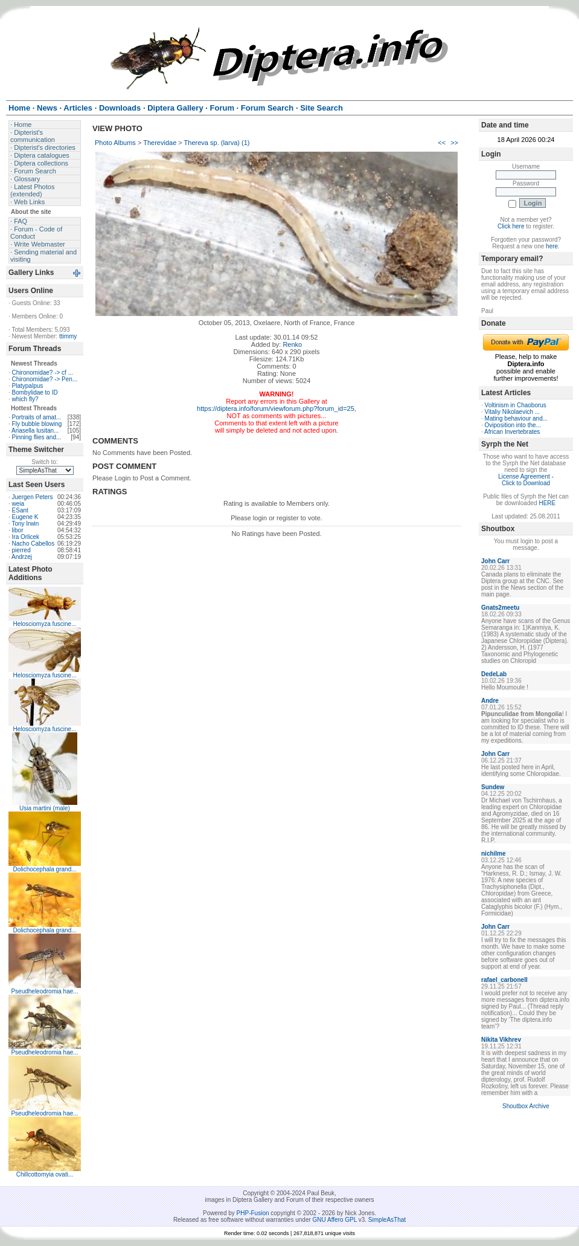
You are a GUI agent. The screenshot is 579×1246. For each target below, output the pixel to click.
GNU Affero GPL (335, 1219)
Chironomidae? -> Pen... (45, 379)
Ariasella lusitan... (35, 430)
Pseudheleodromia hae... (44, 991)
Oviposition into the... (513, 425)
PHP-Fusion (253, 1213)
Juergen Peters (32, 497)
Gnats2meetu (500, 607)
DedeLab (494, 674)
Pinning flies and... (37, 437)
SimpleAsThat (387, 1219)
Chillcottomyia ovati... (44, 1174)
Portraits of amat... (37, 417)
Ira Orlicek (26, 537)
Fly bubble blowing (37, 424)
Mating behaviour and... (516, 418)
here (552, 246)
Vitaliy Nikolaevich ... (512, 411)
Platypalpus (27, 386)
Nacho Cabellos (33, 543)
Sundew (492, 787)
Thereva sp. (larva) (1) (217, 142)
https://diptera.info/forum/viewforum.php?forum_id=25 (275, 408)
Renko (292, 344)
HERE (547, 503)
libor (18, 530)
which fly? (25, 399)
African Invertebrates (512, 431)
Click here (510, 226)
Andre (490, 700)
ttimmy (68, 336)
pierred (21, 550)
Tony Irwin (25, 523)
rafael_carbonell (504, 979)
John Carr (495, 561)
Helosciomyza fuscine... (44, 624)
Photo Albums (115, 142)
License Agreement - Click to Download (526, 479)
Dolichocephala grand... (44, 869)
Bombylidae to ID (35, 392)
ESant (20, 510)
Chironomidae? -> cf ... (42, 372)
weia (18, 503)
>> (454, 142)
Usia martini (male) (44, 808)
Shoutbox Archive (525, 1106)
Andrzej (21, 557)
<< (442, 142)
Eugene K (25, 517)
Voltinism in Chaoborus (515, 405)
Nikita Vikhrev (501, 1039)
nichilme (493, 853)
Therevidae (159, 142)
